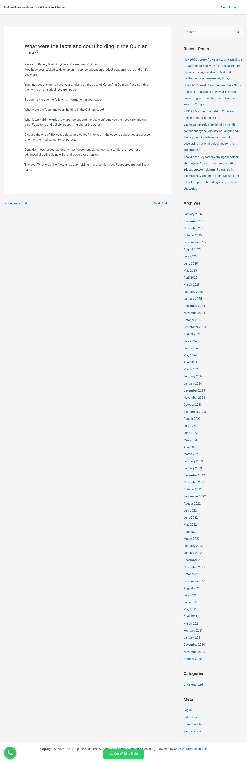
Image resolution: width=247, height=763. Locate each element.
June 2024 (191, 342)
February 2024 (193, 369)
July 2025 (190, 252)
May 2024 (190, 349)
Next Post (162, 203)
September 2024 (195, 321)
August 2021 (192, 576)
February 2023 (193, 452)
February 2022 (193, 535)
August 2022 (192, 494)
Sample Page (231, 7)
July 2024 (190, 335)
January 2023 (193, 459)
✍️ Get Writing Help (123, 754)
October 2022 (193, 480)
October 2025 (193, 231)
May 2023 (190, 431)
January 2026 (193, 211)
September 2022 (195, 487)
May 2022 (190, 514)
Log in (188, 696)
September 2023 (195, 404)
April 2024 (190, 356)
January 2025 (193, 293)
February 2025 (193, 286)
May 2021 (190, 597)
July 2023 (190, 418)
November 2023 (194, 390)
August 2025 (192, 245)
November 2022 (194, 473)
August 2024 (192, 328)
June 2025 (191, 259)
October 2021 (193, 562)
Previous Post (15, 203)
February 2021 (193, 618)
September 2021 (195, 569)
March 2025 (192, 280)
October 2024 (193, 314)
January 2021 (193, 625)
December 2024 (194, 300)
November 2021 (194, 556)
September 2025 (195, 238)
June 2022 (191, 507)
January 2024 (193, 376)
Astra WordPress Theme (190, 734)
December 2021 (194, 549)
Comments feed (194, 710)
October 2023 (193, 397)
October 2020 (193, 645)
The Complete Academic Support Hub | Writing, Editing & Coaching (34, 7)
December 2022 (194, 466)
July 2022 (190, 500)
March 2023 (192, 445)
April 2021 (190, 604)
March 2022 (192, 528)
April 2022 (190, 521)
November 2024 (194, 307)
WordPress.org (194, 717)
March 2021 (192, 611)
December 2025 (194, 218)
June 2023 (191, 424)
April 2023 (190, 438)
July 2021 (190, 583)
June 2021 (191, 590)
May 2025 (190, 266)
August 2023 (192, 411)
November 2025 (194, 224)
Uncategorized (193, 671)
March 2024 (192, 362)
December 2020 (194, 632)
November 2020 (194, 638)
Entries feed (192, 703)
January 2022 (193, 542)
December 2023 (194, 383)
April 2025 (190, 273)
